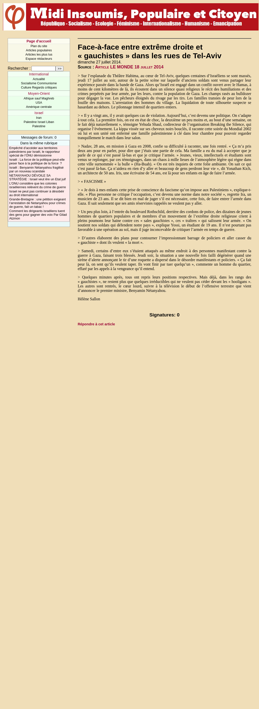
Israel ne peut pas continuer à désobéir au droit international (36, 193)
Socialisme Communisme (39, 83)
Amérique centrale (39, 107)
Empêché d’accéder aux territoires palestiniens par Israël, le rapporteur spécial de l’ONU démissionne (34, 151)
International (39, 74)
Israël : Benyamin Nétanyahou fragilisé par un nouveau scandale (36, 169)
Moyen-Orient (39, 93)
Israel (38, 113)
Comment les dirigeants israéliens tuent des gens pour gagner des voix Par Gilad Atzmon (38, 214)
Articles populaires (39, 50)
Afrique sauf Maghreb (39, 98)
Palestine (38, 126)
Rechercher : (19, 68)
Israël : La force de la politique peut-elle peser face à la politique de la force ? (37, 161)
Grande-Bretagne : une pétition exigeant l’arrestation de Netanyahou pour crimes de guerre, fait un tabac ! (37, 203)
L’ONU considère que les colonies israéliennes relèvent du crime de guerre (37, 185)
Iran (39, 118)
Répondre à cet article (96, 324)
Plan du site (39, 46)
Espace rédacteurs (39, 59)
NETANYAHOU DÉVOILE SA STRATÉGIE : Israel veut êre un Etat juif (37, 177)
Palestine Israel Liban (39, 122)
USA (38, 102)
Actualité (39, 79)
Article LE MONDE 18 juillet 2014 (129, 66)
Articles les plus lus (38, 54)
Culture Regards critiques (39, 87)
